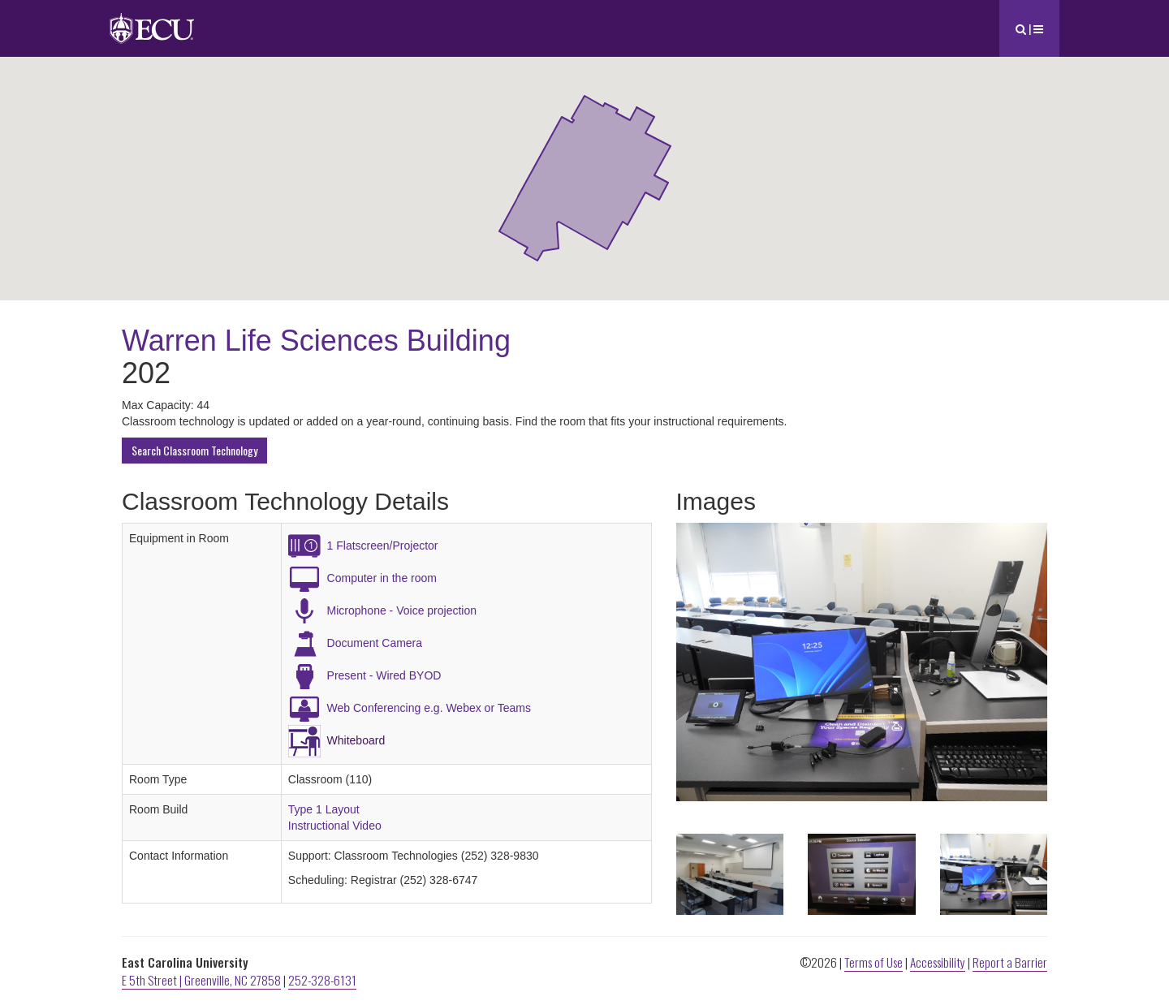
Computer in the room (382, 578)
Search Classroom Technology (194, 450)
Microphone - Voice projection (402, 610)
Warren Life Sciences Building (316, 340)
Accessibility (937, 962)
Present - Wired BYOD (384, 675)
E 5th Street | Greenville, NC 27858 (201, 980)
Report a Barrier (1010, 962)
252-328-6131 (322, 980)
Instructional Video (335, 825)
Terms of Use (873, 962)
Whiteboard (356, 740)
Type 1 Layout (324, 809)
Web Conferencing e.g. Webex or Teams (429, 707)
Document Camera (375, 642)
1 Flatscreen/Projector (382, 545)
